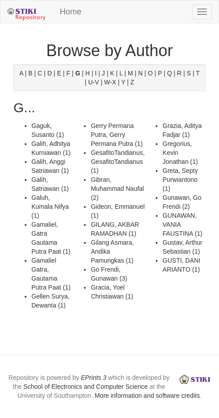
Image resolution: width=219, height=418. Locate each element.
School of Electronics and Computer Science (85, 386)
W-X (110, 82)
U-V (93, 82)
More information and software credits (147, 395)
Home (70, 11)
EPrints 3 (93, 377)
